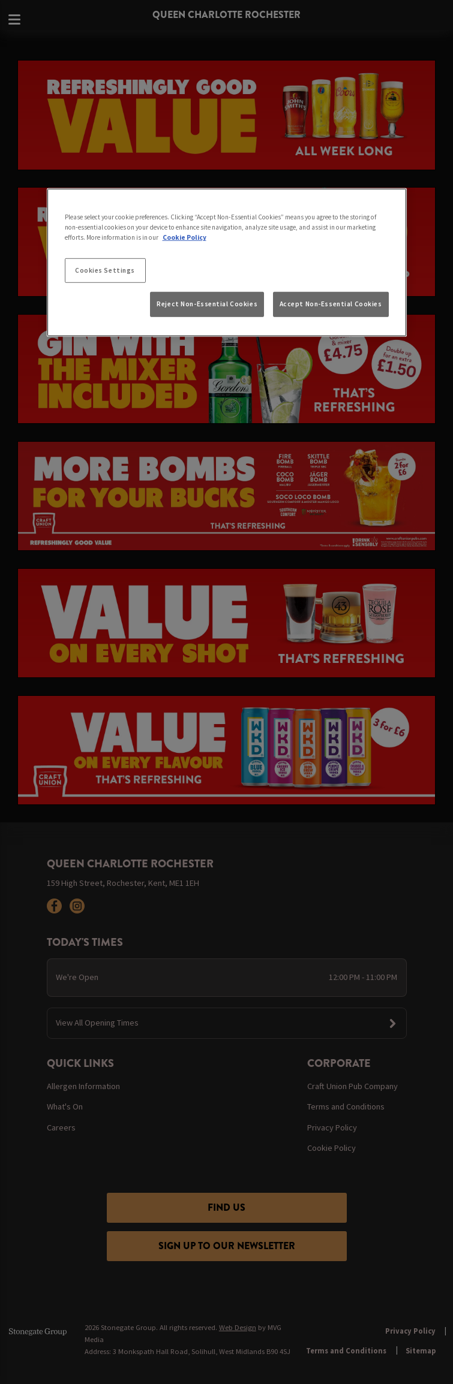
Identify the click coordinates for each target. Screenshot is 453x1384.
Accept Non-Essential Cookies (331, 304)
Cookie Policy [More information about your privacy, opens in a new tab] (184, 237)
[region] (227, 262)
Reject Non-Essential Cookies (207, 304)
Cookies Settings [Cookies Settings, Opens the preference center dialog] (105, 270)
